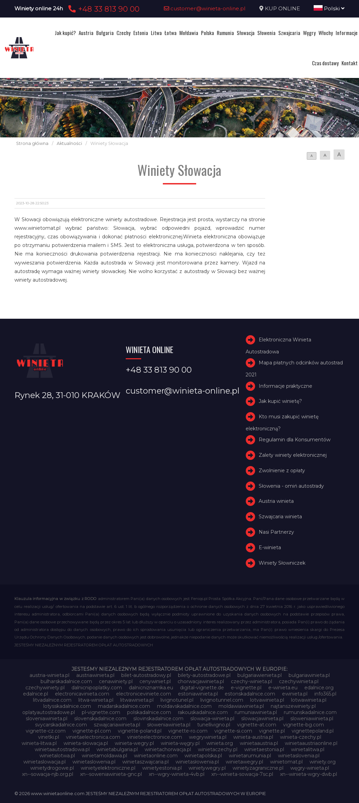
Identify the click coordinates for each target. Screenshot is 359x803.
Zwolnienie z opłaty (282, 470)
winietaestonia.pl (264, 749)
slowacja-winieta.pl (212, 718)
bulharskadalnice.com (66, 681)
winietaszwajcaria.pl (145, 762)
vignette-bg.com (303, 725)
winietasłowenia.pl (197, 762)
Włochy (325, 32)
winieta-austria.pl (253, 737)
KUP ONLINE (282, 8)
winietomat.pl (286, 762)
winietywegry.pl (207, 768)
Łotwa (171, 32)
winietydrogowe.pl (52, 768)
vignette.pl (272, 731)
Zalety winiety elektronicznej (293, 455)
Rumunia (225, 32)
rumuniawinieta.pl (256, 712)
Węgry (309, 32)
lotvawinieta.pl (267, 700)
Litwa (156, 32)
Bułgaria (105, 32)
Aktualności (69, 143)
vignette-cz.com (46, 731)
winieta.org (219, 743)
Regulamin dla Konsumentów (294, 440)
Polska (207, 32)
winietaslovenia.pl (298, 756)
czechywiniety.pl (45, 688)
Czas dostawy (325, 63)
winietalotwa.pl (57, 756)
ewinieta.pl (294, 694)
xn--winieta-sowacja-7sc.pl (242, 774)
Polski (329, 8)
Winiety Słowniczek (282, 563)
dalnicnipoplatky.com (96, 688)
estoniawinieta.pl (198, 694)
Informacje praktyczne (285, 386)
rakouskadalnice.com (203, 712)
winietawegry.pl (244, 762)
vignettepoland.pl (313, 731)
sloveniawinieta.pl (46, 718)
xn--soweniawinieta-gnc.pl (111, 774)
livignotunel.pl (176, 700)
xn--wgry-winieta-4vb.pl (176, 774)
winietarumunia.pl (250, 756)
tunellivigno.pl (213, 725)
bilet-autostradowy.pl (146, 675)
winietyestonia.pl (162, 768)
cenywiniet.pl (155, 681)
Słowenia (266, 32)
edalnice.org (319, 688)
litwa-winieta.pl (95, 700)
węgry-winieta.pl (309, 768)
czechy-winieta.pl (251, 681)
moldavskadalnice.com (184, 706)
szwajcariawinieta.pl (117, 725)
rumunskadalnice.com (310, 712)
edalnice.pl (35, 694)
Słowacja (246, 32)
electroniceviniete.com (143, 694)
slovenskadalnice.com (100, 718)
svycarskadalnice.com (61, 725)
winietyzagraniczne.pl (258, 768)
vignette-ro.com (187, 731)
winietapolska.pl (203, 756)
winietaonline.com (156, 756)
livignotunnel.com (221, 700)
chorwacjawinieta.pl (201, 681)
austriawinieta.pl (95, 675)
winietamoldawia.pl (104, 756)
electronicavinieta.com (82, 694)
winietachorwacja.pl (168, 749)
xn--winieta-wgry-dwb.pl (308, 774)
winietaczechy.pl (217, 749)
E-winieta (270, 547)
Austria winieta (276, 501)
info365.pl (325, 694)
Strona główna (32, 143)
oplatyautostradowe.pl (48, 712)
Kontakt (349, 63)
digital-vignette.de (202, 688)
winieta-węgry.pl (180, 743)
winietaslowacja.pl (44, 762)
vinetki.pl (48, 737)
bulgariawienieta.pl (259, 675)
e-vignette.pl (246, 688)
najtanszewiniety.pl (293, 706)
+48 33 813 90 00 (102, 8)
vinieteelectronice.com (154, 737)
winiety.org (323, 762)
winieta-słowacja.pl (86, 743)
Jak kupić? (65, 32)
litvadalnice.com (52, 700)
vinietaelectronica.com (93, 737)
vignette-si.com (233, 731)
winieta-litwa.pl (39, 743)
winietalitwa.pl (307, 749)
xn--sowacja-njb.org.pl (47, 774)
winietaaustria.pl (259, 743)
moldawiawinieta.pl (241, 706)
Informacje (347, 32)
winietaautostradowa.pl (62, 749)
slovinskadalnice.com (158, 718)
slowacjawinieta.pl (262, 718)
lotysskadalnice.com (67, 706)
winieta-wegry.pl (134, 743)
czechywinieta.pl (298, 681)
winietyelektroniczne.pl (108, 768)
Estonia (140, 32)
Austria (86, 32)
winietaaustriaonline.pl (311, 743)
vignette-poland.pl (139, 731)
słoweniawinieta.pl (168, 725)
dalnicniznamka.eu (151, 688)
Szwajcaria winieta (280, 516)
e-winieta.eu (283, 688)
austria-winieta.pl (49, 675)
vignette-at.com (256, 725)
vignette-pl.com (91, 731)
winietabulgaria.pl (117, 749)
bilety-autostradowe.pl (204, 675)
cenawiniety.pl (116, 681)
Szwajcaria (289, 32)
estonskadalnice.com (250, 694)
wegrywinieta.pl (207, 737)
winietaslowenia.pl (93, 762)
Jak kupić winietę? (280, 401)
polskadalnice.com (149, 712)
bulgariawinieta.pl (309, 675)
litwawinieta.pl (137, 700)
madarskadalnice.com (124, 706)
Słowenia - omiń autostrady (291, 486)
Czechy (123, 32)
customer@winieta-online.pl (205, 8)
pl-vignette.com (101, 712)
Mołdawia (188, 32)
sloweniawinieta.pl (311, 718)
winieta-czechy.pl (300, 737)
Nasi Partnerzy (276, 532)
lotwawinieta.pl (308, 700)
